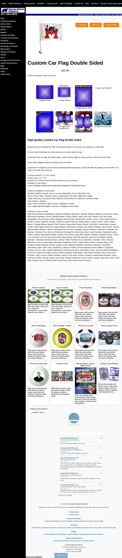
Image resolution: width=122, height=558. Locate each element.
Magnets (4, 32)
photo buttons (51, 279)
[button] (61, 555)
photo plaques (84, 279)
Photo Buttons (62, 534)
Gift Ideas (40, 3)
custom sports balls (73, 279)
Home (4, 3)
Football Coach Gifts (49, 527)
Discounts (95, 25)
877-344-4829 (9, 14)
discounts (30, 557)
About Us (94, 3)
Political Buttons (97, 534)
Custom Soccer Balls (96, 521)
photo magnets (61, 279)
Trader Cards (5, 74)
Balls (2, 18)
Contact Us (79, 3)
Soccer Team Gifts (95, 527)
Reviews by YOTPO (65, 495)
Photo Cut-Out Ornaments (74, 541)
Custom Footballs (66, 521)
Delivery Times (111, 25)
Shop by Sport (29, 3)
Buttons (3, 29)
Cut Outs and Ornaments (9, 38)
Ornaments (4, 41)
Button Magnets (85, 534)
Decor (3, 57)
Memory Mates (89, 541)
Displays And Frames (8, 52)
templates (38, 557)
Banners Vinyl (6, 24)
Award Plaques (6, 27)
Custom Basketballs (80, 521)
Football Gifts (36, 527)
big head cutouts (95, 279)
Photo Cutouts (59, 541)
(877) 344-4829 (76, 551)
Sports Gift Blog (66, 3)
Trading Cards (52, 3)
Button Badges (73, 534)
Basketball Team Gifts (80, 527)
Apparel (3, 55)
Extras (3, 71)
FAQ (87, 3)
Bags (2, 66)
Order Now (82, 25)
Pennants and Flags (8, 35)
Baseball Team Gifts (65, 527)
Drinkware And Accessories (10, 60)
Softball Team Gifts (109, 527)
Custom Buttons (50, 534)
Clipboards (4, 68)
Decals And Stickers (8, 43)
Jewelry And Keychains (9, 63)
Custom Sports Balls (51, 521)
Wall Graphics (6, 49)
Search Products (15, 3)
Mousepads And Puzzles (9, 46)
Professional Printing (8, 21)
